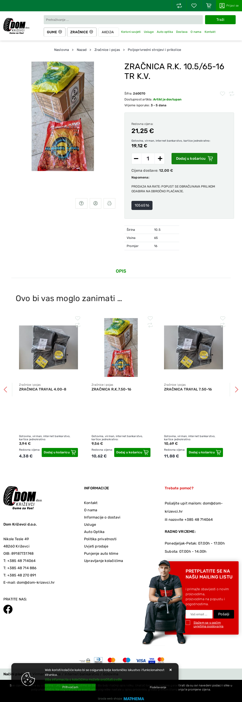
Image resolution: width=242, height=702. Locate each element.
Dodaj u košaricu (194, 158)
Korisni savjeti (132, 31)
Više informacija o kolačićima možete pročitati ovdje (83, 679)
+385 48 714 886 (22, 568)
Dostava (182, 31)
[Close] (70, 687)
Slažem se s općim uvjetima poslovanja (209, 624)
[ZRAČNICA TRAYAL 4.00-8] (60, 452)
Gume (52, 32)
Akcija (109, 32)
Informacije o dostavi (102, 517)
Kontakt (211, 31)
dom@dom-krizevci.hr (36, 582)
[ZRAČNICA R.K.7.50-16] (132, 452)
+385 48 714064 (21, 561)
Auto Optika (94, 532)
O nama (197, 31)
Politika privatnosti (100, 539)
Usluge (150, 31)
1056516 (142, 205)
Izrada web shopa (110, 698)
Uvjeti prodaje (96, 546)
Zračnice (80, 32)
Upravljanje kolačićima (103, 561)
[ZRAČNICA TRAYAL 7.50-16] (205, 452)
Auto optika (166, 31)
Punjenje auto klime (101, 553)
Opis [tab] (121, 271)
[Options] (158, 687)
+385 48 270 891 (21, 575)
